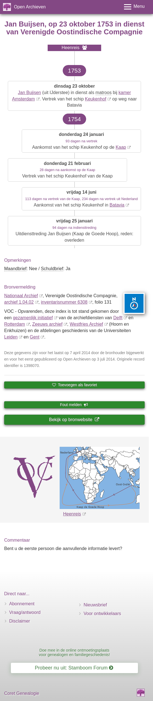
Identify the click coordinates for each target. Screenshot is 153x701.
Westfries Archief (86, 324)
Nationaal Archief (21, 295)
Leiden (11, 337)
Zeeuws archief (47, 324)
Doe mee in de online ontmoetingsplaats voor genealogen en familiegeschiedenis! (74, 652)
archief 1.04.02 (19, 302)
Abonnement (22, 603)
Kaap (121, 147)
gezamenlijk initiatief (33, 317)
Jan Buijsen (29, 92)
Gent (35, 337)
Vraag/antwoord (24, 612)
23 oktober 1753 (86, 24)
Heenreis (72, 514)
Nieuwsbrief (95, 604)
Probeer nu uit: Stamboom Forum (74, 668)
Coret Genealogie (21, 693)
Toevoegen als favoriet (74, 385)
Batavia (117, 205)
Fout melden (74, 404)
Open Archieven (30, 6)
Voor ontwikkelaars (102, 613)
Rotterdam (14, 324)
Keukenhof (95, 99)
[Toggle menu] (134, 7)
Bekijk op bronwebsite (74, 419)
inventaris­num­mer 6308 (64, 302)
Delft (117, 317)
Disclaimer (19, 621)
